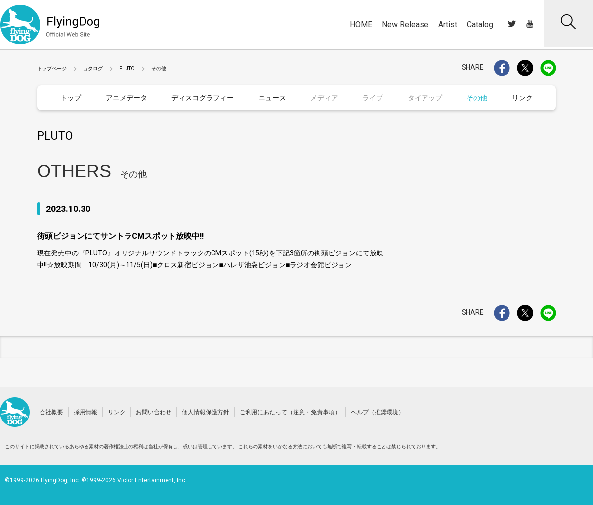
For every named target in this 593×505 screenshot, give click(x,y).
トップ (70, 98)
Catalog (480, 24)
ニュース (272, 98)
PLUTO (127, 68)
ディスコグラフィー (202, 98)
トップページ (52, 68)
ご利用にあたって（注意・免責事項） (290, 411)
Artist (447, 24)
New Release (405, 24)
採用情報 (85, 411)
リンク (522, 98)
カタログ (93, 68)
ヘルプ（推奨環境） (377, 411)
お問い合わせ (153, 411)
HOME (361, 24)
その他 (476, 98)
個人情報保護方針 (205, 411)
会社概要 (51, 411)
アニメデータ (126, 98)
